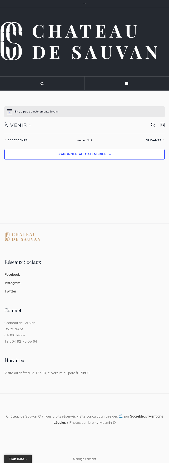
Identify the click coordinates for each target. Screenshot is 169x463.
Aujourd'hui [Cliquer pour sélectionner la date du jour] (84, 140)
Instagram (12, 283)
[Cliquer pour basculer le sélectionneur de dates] (17, 125)
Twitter (10, 291)
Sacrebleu (137, 416)
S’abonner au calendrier (82, 154)
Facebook (12, 274)
